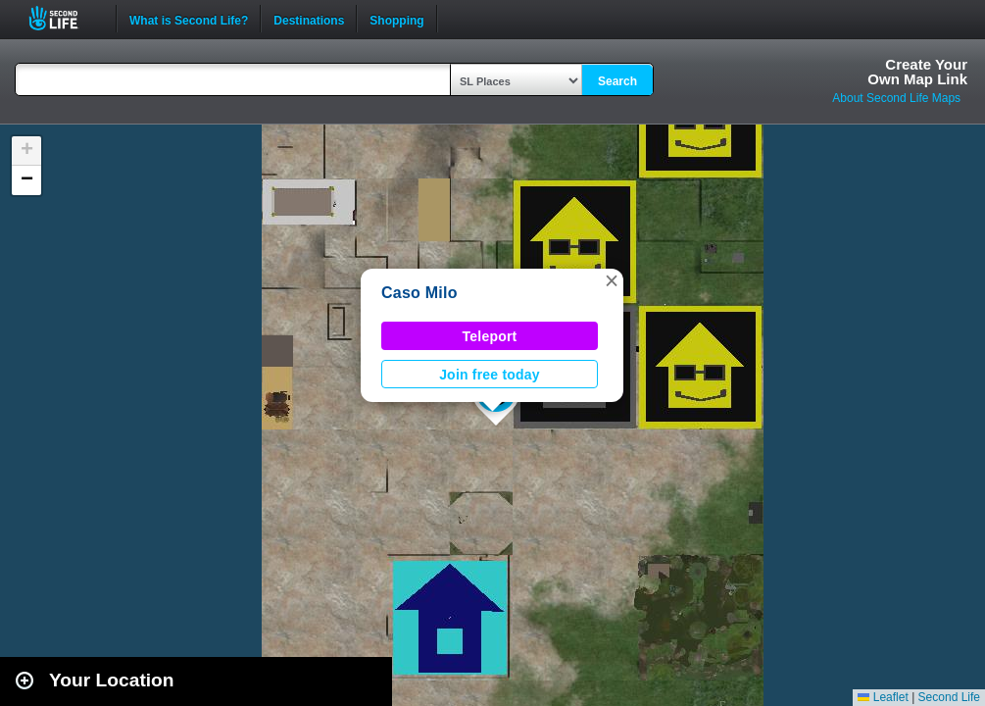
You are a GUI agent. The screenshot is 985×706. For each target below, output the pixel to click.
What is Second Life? (188, 19)
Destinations (308, 19)
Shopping (396, 19)
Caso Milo (419, 292)
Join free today (489, 374)
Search (617, 81)
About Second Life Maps (896, 98)
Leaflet (883, 697)
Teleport (490, 336)
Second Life (64, 18)
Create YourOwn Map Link (917, 71)
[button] (611, 280)
